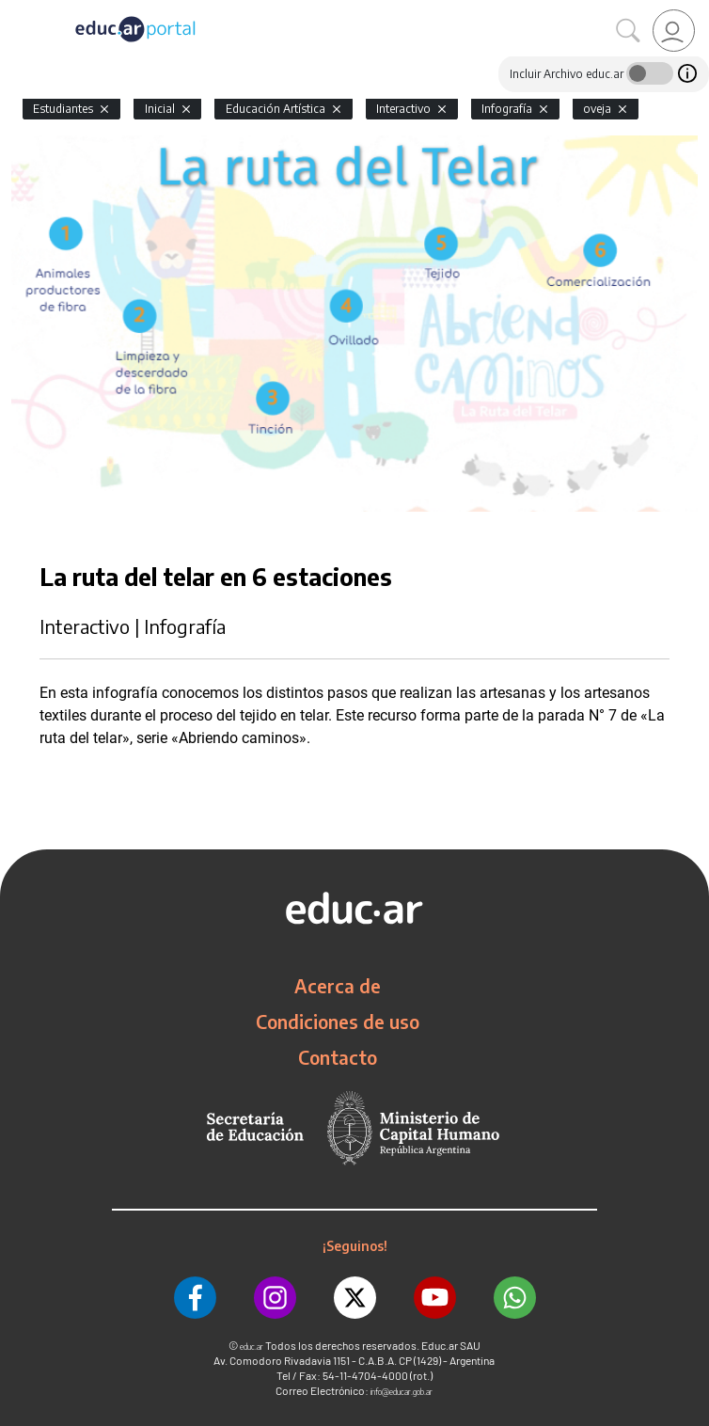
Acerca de (337, 985)
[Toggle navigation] (17, 10)
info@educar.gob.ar (401, 1391)
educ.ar (251, 1346)
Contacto (337, 1057)
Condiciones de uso (337, 1021)
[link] (674, 30)
